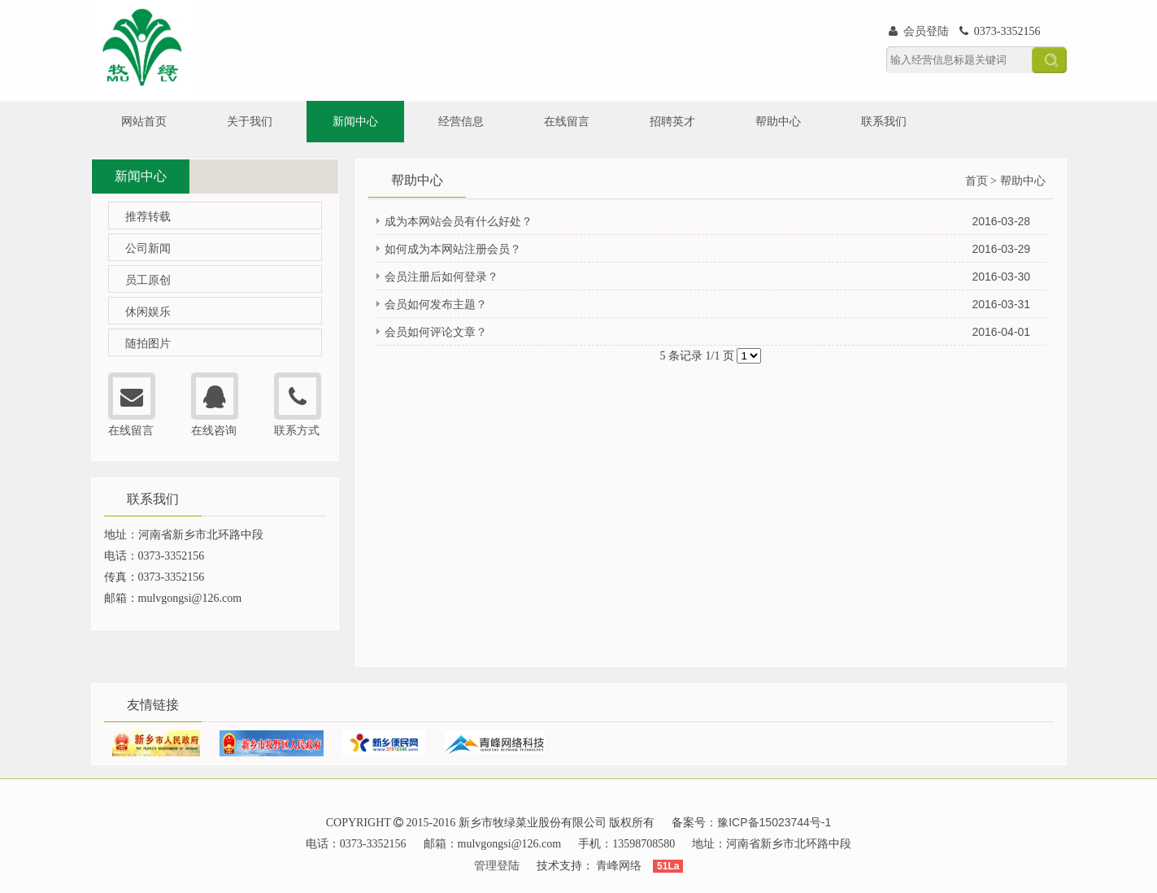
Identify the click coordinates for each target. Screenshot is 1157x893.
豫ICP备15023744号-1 (774, 822)
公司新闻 (148, 248)
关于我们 (249, 121)
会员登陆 (919, 30)
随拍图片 (148, 343)
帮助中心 (778, 121)
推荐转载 (148, 216)
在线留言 (566, 121)
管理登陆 (497, 865)
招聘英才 (672, 121)
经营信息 (461, 121)
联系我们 (884, 121)
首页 (976, 180)
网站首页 (144, 121)
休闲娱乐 (148, 311)
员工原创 (148, 279)
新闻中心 (355, 121)
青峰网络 (619, 865)
